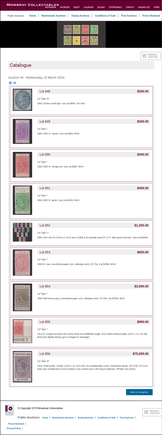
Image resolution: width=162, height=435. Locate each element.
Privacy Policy (14, 428)
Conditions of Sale (105, 15)
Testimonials (115, 7)
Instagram (50, 7)
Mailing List (144, 7)
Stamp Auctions (80, 15)
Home (156, 7)
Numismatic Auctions (54, 15)
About (77, 7)
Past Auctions (129, 15)
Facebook (65, 7)
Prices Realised (16, 424)
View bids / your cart (150, 56)
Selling (101, 7)
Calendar (88, 7)
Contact (130, 7)
